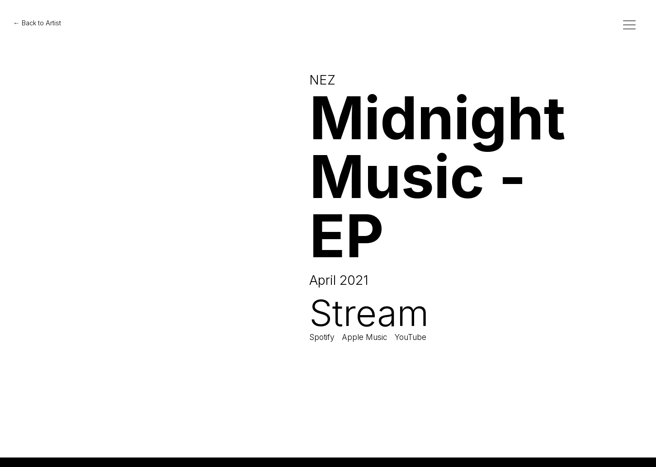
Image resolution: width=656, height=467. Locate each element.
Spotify (322, 337)
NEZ (322, 80)
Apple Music (364, 337)
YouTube (410, 337)
